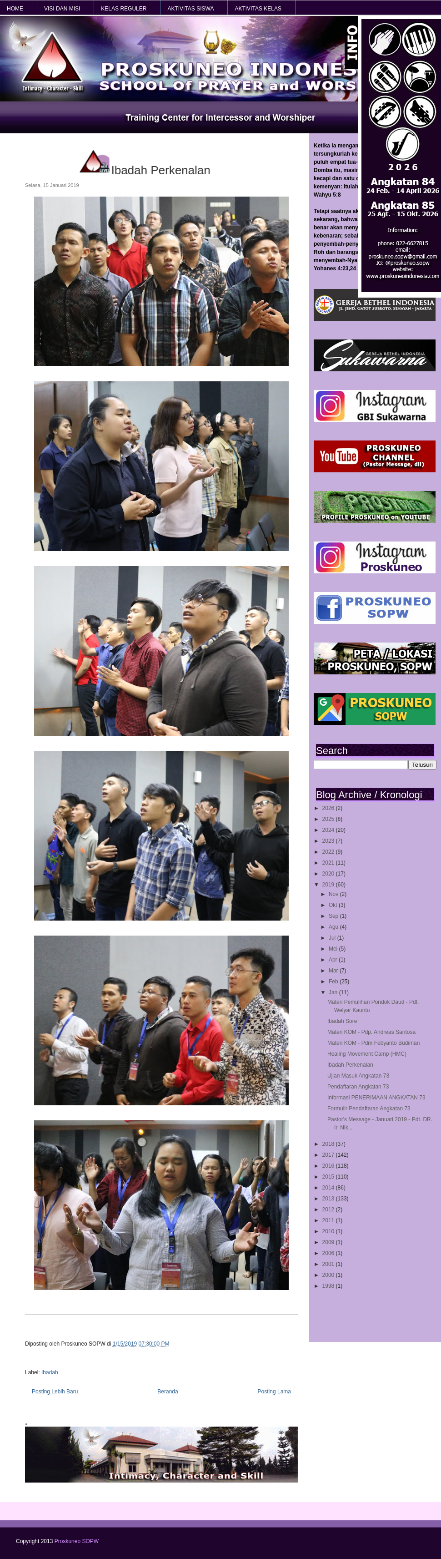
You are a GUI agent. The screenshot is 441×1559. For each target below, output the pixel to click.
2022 (329, 852)
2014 (329, 1187)
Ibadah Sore (342, 1021)
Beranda (167, 1391)
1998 (329, 1286)
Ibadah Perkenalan (350, 1065)
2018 (329, 1144)
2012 (329, 1209)
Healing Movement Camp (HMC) (366, 1054)
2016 (329, 1166)
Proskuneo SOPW (77, 1541)
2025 (329, 819)
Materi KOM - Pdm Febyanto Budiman (373, 1043)
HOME (15, 8)
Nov (334, 894)
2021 (329, 863)
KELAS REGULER (123, 8)
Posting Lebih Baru (55, 1391)
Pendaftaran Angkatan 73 (358, 1086)
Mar (334, 970)
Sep (334, 916)
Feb (334, 981)
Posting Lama (274, 1391)
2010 (329, 1231)
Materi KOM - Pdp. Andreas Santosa (371, 1032)
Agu (334, 927)
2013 (329, 1198)
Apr (334, 960)
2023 (329, 841)
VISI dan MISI (62, 8)
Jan (334, 992)
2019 (329, 884)
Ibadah (49, 1372)
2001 (329, 1264)
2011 (329, 1220)
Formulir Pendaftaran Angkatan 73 (369, 1108)
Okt (334, 905)
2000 (329, 1275)
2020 (329, 874)
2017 (329, 1155)
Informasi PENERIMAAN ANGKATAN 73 (376, 1097)
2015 (329, 1177)
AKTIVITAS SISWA (190, 8)
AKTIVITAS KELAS (258, 8)
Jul (333, 938)
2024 (329, 830)
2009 (329, 1242)
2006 (329, 1253)
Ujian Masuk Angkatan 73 (358, 1076)
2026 (329, 808)
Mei (334, 949)
